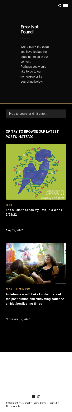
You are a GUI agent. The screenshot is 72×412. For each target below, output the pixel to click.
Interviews (23, 289)
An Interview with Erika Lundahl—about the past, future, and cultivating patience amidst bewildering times (35, 298)
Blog (9, 205)
